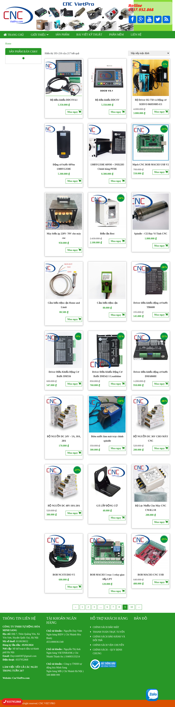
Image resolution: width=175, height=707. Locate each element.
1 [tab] (23, 58)
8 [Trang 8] (119, 607)
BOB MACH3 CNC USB (151, 574)
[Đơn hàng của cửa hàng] (149, 53)
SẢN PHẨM (62, 34)
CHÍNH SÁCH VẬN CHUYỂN (108, 645)
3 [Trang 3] (94, 607)
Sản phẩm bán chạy (23, 51)
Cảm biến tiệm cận (107, 303)
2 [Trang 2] (88, 607)
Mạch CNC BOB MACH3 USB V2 (151, 164)
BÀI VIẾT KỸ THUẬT (89, 34)
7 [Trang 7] (113, 607)
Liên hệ (136, 34)
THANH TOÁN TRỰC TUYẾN (109, 632)
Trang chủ (16, 34)
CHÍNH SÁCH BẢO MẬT (106, 627)
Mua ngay (72, 112)
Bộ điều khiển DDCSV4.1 (63, 100)
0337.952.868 (140, 9)
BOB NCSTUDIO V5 (64, 574)
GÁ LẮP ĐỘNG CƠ (107, 505)
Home (8, 43)
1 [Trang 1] (82, 607)
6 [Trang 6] (107, 607)
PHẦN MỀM (116, 34)
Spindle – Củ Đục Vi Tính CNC (150, 233)
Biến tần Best (107, 233)
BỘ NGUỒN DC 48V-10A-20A (64, 505)
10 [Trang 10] (131, 607)
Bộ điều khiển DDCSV (107, 100)
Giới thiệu (38, 34)
